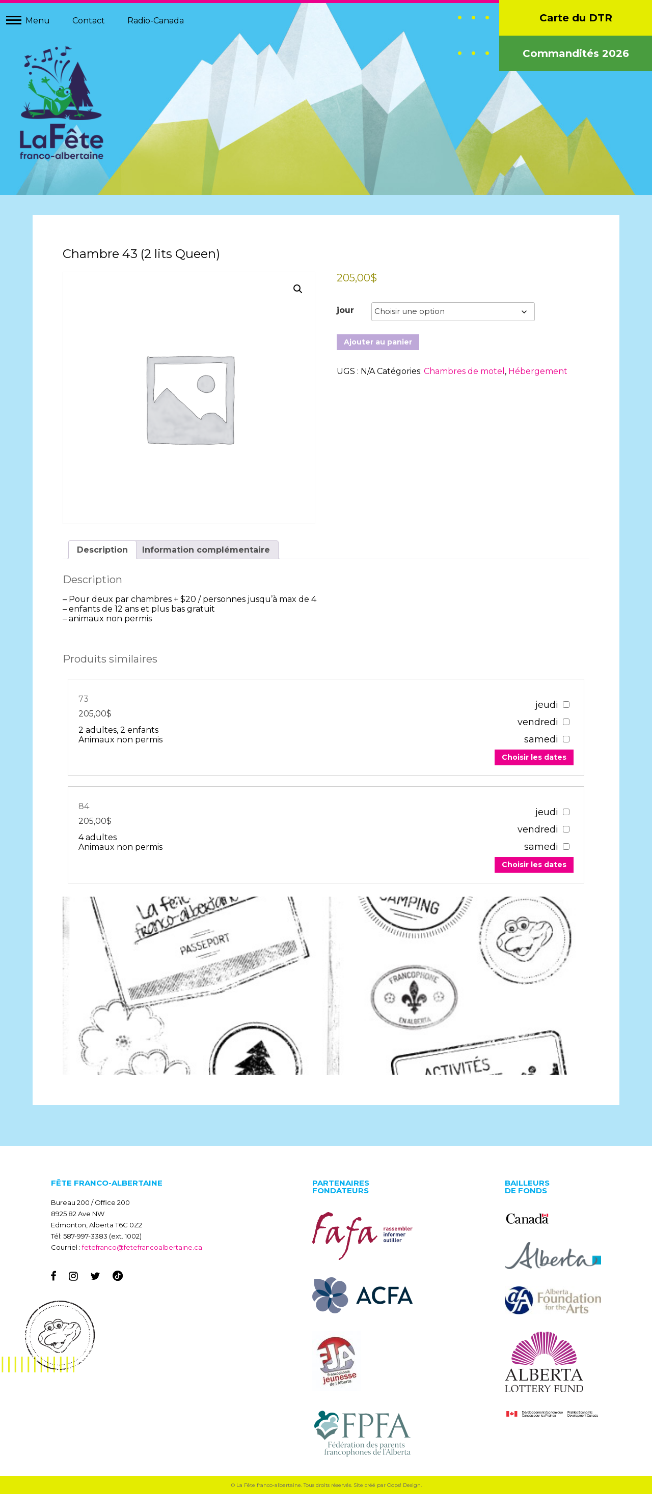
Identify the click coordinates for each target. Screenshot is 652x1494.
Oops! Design (404, 1485)
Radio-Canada (155, 20)
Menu (37, 20)
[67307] (566, 812)
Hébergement (537, 372)
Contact (88, 20)
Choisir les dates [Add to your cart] (533, 757)
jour (345, 310)
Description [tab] (102, 550)
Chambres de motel (464, 372)
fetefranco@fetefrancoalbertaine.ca (142, 1247)
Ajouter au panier (378, 342)
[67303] (566, 704)
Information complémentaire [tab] (206, 550)
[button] (298, 289)
